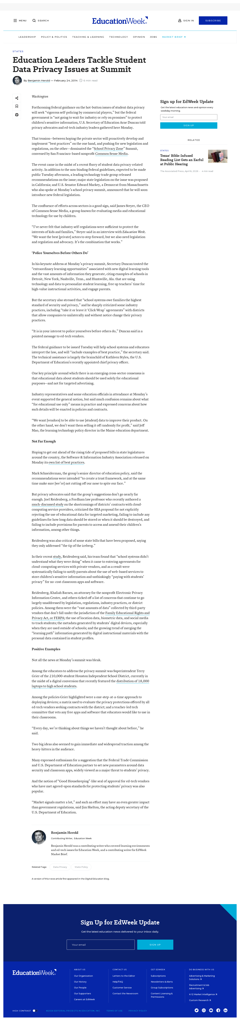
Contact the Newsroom (125, 993)
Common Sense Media (111, 153)
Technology (136, 36)
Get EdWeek (158, 969)
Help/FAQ (118, 981)
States (18, 51)
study (57, 556)
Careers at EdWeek (84, 999)
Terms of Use (114, 1011)
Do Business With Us (201, 969)
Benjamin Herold (39, 80)
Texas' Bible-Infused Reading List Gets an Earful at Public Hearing (181, 160)
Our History (80, 981)
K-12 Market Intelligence (203, 994)
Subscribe (213, 20)
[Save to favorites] (17, 106)
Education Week (83, 838)
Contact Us (120, 969)
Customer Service (122, 987)
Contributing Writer (61, 838)
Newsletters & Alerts (162, 981)
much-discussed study (47, 504)
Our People (80, 987)
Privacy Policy (138, 1011)
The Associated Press (172, 171)
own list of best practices (66, 462)
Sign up (155, 944)
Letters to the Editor (124, 976)
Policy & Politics (72, 36)
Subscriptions (158, 976)
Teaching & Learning (106, 36)
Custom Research (200, 1000)
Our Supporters (82, 993)
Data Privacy (60, 867)
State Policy (81, 867)
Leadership (45, 36)
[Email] (101, 945)
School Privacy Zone (108, 148)
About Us (79, 969)
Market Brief (192, 36)
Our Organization (83, 976)
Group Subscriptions (162, 987)
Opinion (157, 36)
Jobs (171, 36)
